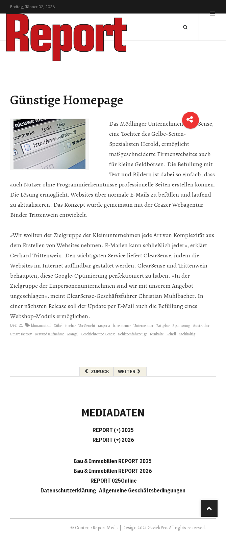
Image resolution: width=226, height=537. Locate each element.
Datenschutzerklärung (69, 490)
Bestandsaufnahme (49, 334)
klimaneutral (41, 325)
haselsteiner (122, 325)
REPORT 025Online (113, 480)
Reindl (171, 334)
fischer (70, 325)
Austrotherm (202, 325)
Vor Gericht (86, 325)
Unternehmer (143, 325)
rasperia (104, 325)
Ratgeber (163, 325)
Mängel (72, 334)
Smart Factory (21, 334)
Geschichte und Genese (98, 334)
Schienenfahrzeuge (132, 334)
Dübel (57, 325)
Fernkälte (157, 334)
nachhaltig (187, 334)
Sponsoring (181, 325)
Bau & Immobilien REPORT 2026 (113, 470)
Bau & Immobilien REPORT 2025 (113, 461)
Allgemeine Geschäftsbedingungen (142, 490)
